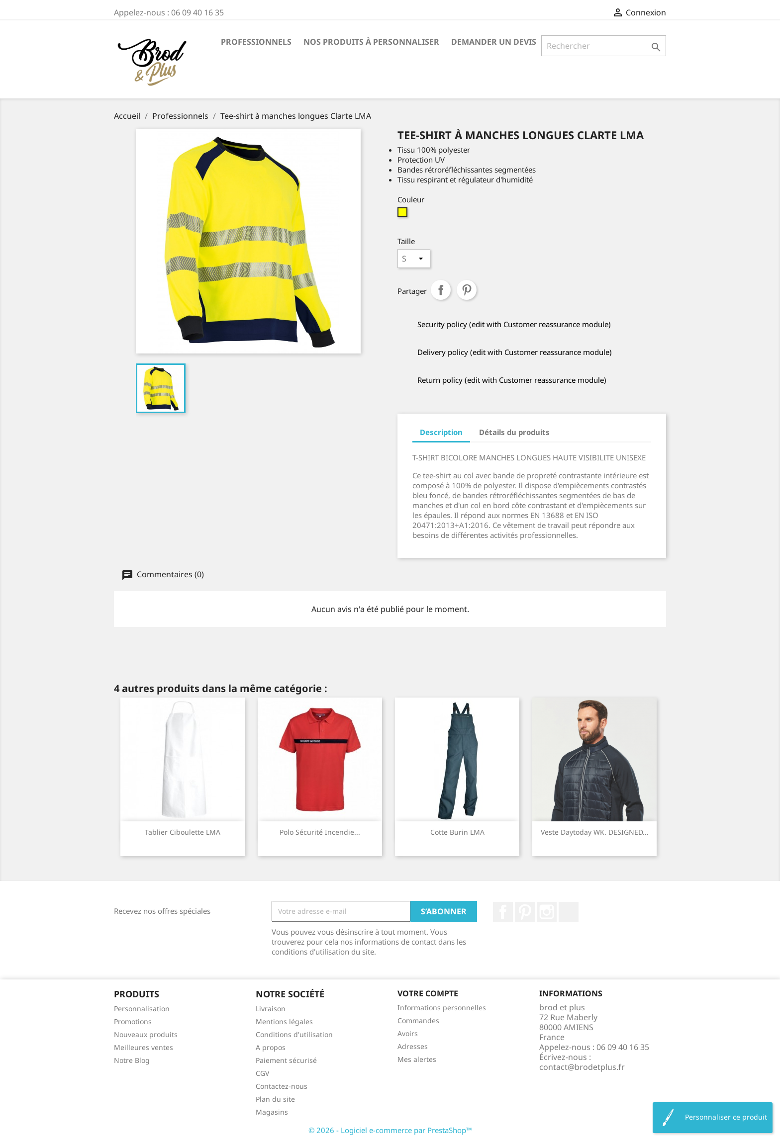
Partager (441, 290)
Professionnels (256, 41)
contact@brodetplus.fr (582, 1066)
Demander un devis (493, 41)
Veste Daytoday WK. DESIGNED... (595, 832)
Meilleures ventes (143, 1047)
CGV (262, 1073)
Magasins (272, 1112)
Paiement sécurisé (286, 1060)
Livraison (271, 1008)
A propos (271, 1047)
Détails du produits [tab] (514, 432)
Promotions (133, 1021)
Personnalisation (142, 1008)
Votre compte (427, 993)
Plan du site (275, 1099)
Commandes (418, 1020)
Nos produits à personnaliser (371, 41)
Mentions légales (284, 1021)
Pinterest (467, 290)
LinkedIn (569, 912)
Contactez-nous (281, 1086)
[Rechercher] (603, 45)
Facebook (503, 912)
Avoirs (407, 1033)
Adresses (412, 1046)
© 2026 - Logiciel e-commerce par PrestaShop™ (390, 1130)
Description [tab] (441, 432)
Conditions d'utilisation (294, 1034)
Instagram (547, 912)
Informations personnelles (441, 1007)
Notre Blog (132, 1060)
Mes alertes (416, 1059)
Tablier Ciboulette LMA (182, 832)
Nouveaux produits (146, 1034)
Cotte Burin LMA (457, 832)
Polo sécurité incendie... (320, 832)
